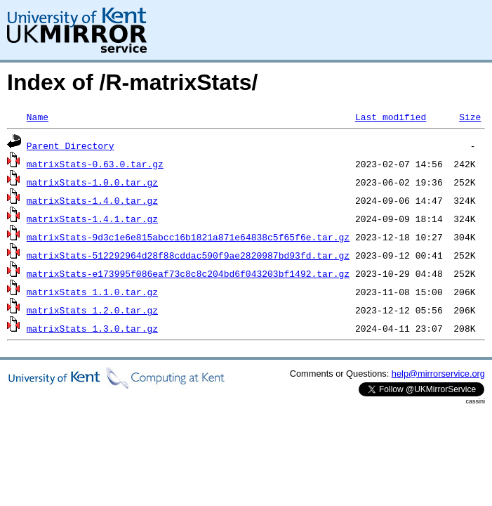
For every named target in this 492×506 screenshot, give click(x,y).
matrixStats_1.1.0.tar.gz (92, 291)
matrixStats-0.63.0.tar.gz (95, 163)
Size (470, 116)
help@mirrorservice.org (438, 373)
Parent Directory (70, 145)
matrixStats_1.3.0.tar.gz (92, 328)
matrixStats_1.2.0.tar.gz (92, 310)
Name (37, 116)
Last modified (390, 116)
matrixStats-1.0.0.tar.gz (92, 182)
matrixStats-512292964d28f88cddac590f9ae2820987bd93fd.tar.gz (188, 255)
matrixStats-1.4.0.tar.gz (92, 200)
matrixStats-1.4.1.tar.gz (92, 218)
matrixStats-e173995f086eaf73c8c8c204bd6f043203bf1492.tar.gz (188, 273)
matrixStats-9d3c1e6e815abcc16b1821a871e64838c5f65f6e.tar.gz (188, 237)
